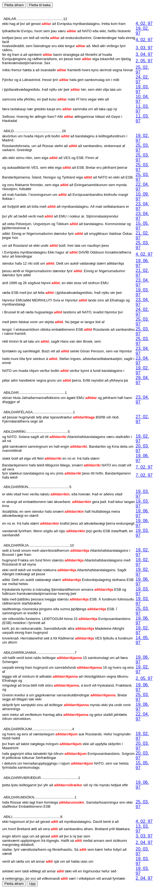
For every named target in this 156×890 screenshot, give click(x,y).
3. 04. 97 (144, 54)
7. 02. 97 (144, 467)
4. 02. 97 (144, 23)
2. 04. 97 (144, 842)
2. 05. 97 (144, 61)
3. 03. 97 (144, 48)
